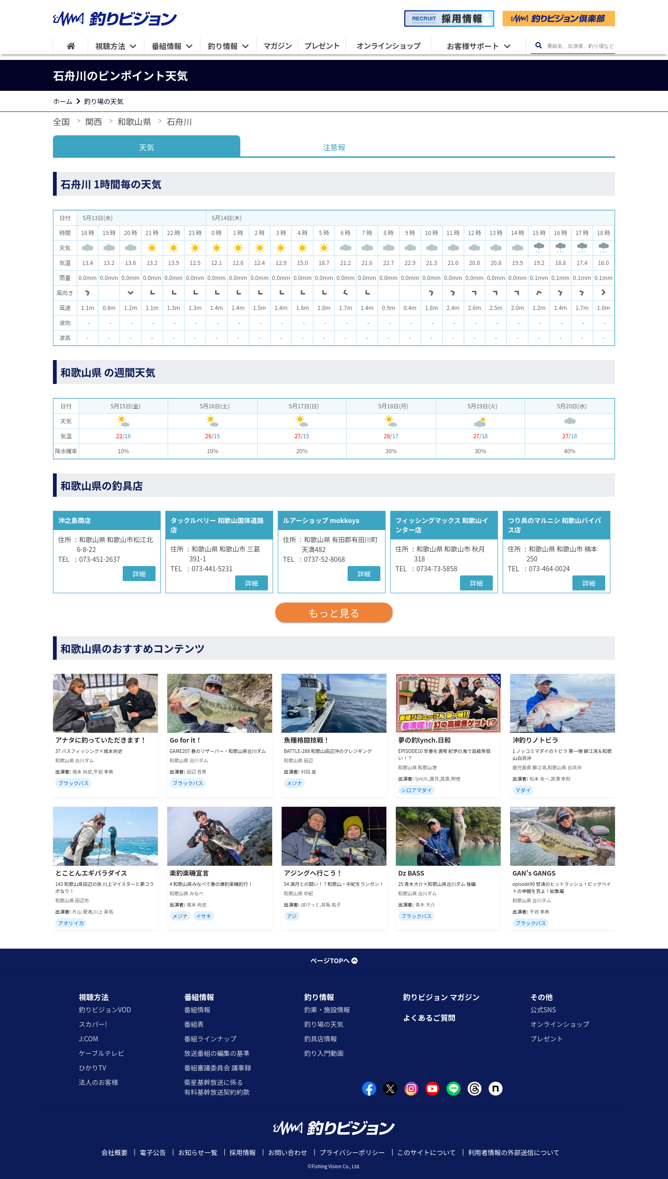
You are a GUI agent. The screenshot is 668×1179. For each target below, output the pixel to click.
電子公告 (153, 1152)
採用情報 (243, 1152)
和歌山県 (134, 121)
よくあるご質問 (429, 1017)
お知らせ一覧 (197, 1152)
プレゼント (546, 1038)
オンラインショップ (559, 1024)
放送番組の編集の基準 (217, 1053)
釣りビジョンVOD (105, 1009)
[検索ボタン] (538, 45)
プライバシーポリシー (352, 1152)
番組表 (194, 1024)
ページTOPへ (333, 960)
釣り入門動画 (323, 1053)
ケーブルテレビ (101, 1053)
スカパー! (93, 1024)
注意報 (334, 147)
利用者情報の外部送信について (514, 1152)
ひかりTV (92, 1067)
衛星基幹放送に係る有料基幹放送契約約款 (217, 1087)
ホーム (63, 101)
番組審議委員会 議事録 (217, 1067)
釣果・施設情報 (327, 1009)
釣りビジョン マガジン (441, 996)
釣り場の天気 (104, 101)
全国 (61, 121)
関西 (93, 121)
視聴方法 (94, 996)
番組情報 (199, 996)
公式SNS (543, 1009)
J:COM (88, 1038)
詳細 (139, 573)
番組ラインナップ (210, 1038)
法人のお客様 (98, 1082)
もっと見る (334, 612)
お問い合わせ (287, 1152)
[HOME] (70, 45)
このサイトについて (426, 1152)
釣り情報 (319, 996)
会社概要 (114, 1152)
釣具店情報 (320, 1038)
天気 (146, 147)
